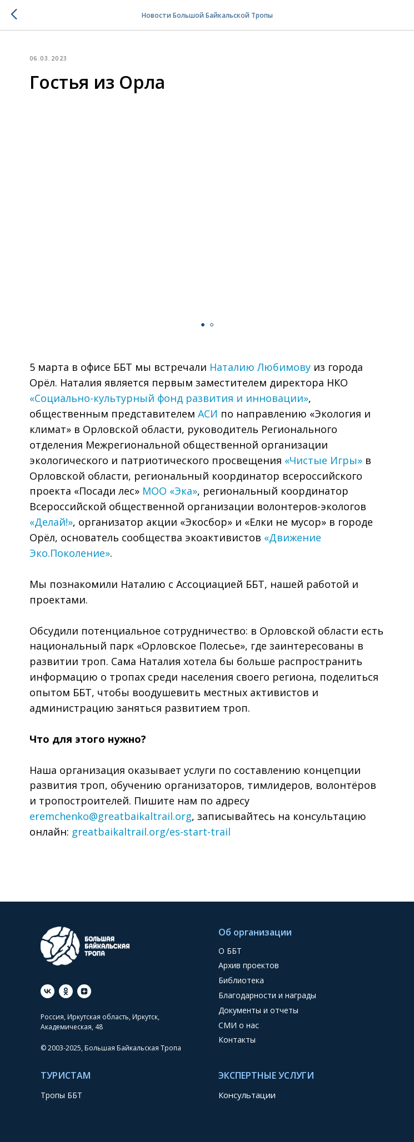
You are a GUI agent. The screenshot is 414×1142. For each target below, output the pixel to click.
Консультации (247, 1094)
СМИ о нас (238, 1025)
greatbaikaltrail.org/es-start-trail (151, 831)
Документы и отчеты (258, 1010)
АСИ (208, 413)
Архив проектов (248, 965)
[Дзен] (84, 991)
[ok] (66, 991)
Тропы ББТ (61, 1095)
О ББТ (230, 950)
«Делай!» (51, 522)
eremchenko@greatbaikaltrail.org (110, 816)
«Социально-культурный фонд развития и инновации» (168, 398)
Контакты (237, 1039)
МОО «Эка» (169, 490)
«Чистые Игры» (322, 460)
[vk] (47, 991)
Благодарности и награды (267, 995)
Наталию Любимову (260, 367)
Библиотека (241, 980)
